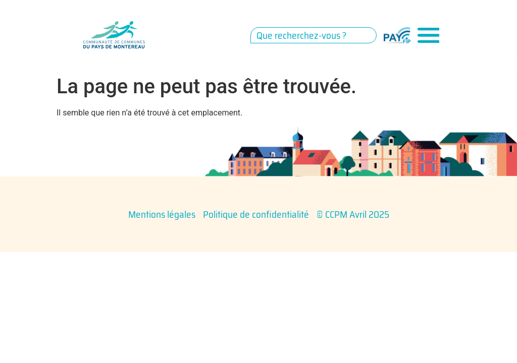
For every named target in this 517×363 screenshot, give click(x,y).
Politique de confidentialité (256, 214)
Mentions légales (161, 214)
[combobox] (313, 35)
